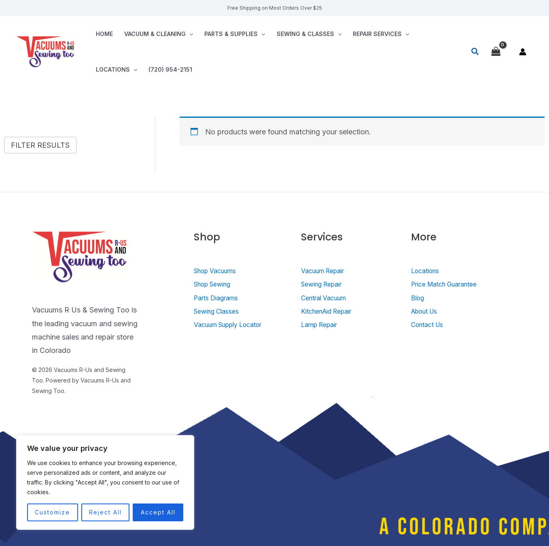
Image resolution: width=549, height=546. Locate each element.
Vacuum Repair (326, 270)
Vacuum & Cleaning (158, 34)
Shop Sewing (216, 284)
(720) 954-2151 (170, 69)
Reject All (105, 512)
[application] (189, 34)
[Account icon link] (522, 51)
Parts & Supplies (234, 34)
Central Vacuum (327, 297)
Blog (418, 297)
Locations (116, 69)
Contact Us (430, 324)
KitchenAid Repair (331, 311)
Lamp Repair (322, 324)
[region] (105, 482)
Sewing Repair (325, 284)
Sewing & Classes (309, 34)
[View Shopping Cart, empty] (496, 51)
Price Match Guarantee (449, 284)
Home (104, 33)
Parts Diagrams (219, 297)
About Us (427, 311)
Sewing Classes (220, 311)
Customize (52, 512)
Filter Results (40, 145)
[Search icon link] (475, 51)
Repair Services (381, 34)
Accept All (158, 512)
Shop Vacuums (219, 270)
